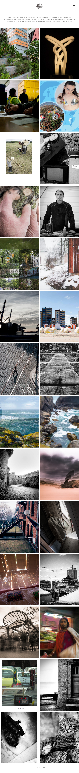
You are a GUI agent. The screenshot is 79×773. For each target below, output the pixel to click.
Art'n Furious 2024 (39, 768)
